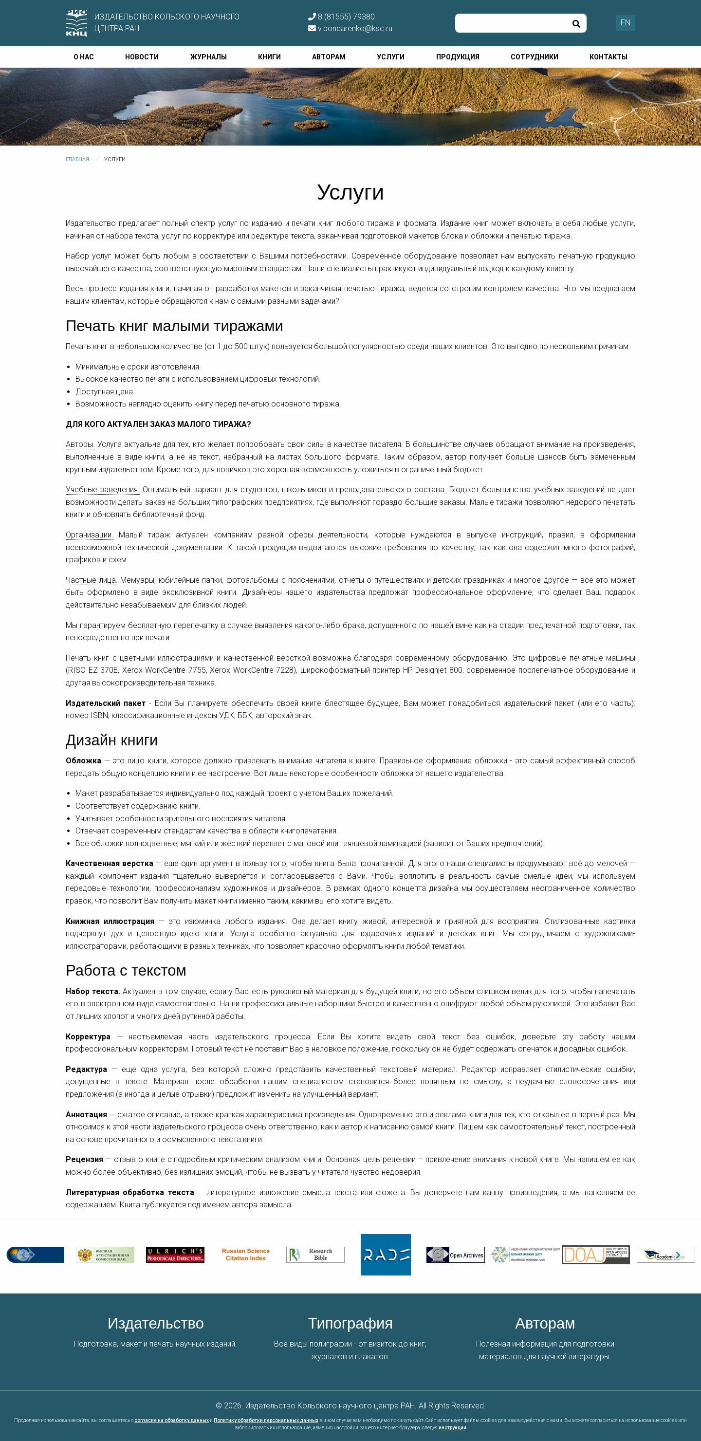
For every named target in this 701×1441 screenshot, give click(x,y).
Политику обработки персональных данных (266, 1420)
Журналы (208, 57)
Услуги (391, 57)
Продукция (458, 57)
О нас (84, 57)
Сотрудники (534, 57)
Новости (142, 57)
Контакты (608, 57)
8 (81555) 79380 (341, 16)
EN (625, 22)
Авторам (329, 57)
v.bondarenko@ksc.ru (350, 28)
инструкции (452, 1427)
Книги (269, 57)
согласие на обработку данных (171, 1420)
